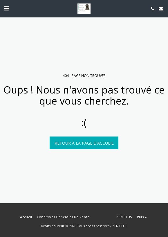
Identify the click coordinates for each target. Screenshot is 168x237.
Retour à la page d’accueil (84, 143)
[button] (6, 8)
